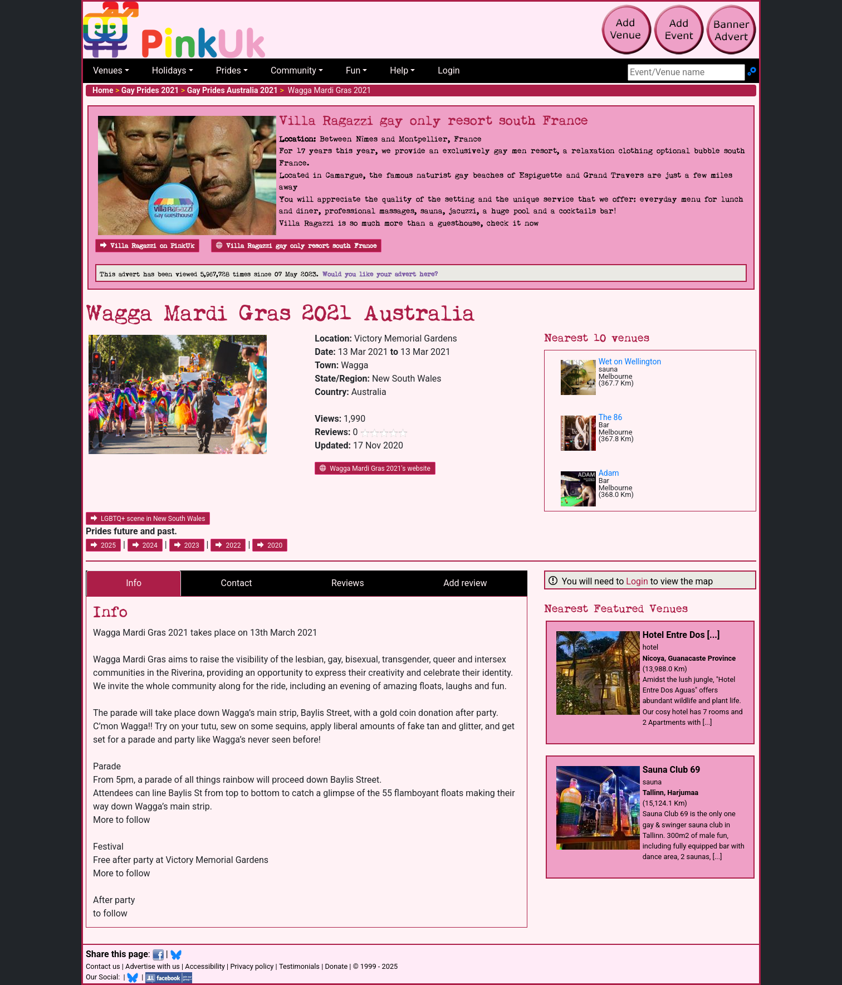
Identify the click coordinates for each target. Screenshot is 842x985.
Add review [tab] (465, 583)
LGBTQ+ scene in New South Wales (148, 519)
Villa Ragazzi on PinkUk (147, 246)
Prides (228, 70)
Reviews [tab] (347, 583)
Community (293, 70)
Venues (108, 70)
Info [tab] (133, 583)
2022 (228, 545)
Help (399, 70)
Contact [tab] (236, 583)
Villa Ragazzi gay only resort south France (296, 246)
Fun (353, 70)
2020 (269, 545)
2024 (145, 545)
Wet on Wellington (630, 361)
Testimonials (299, 966)
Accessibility (205, 966)
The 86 (611, 417)
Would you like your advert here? (380, 274)
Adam (609, 473)
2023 (186, 545)
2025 (103, 545)
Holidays (169, 70)
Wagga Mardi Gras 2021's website (375, 468)
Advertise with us (152, 966)
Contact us (103, 966)
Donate (336, 966)
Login (448, 70)
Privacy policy (251, 966)
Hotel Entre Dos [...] (681, 635)
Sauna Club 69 (672, 769)
